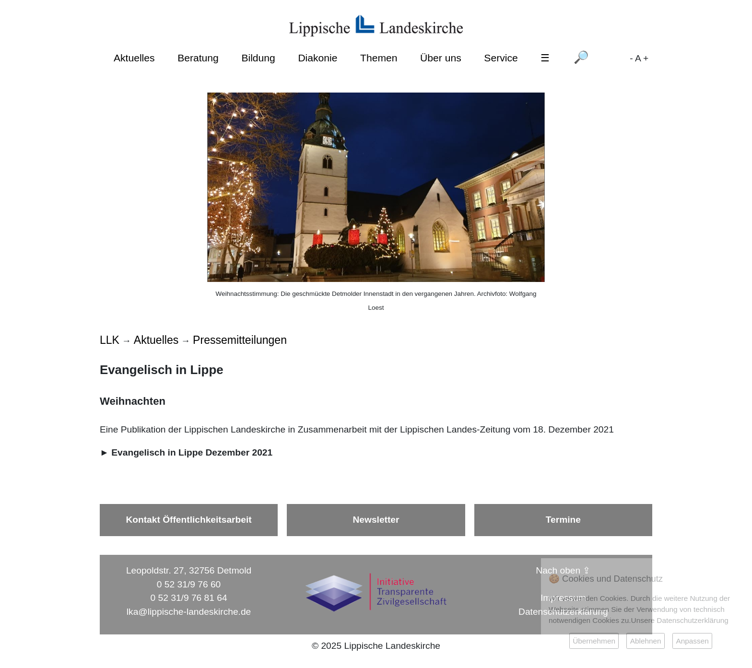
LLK (109, 340)
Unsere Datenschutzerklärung (679, 620)
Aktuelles (134, 57)
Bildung (258, 57)
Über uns (440, 57)
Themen (378, 57)
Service (500, 57)
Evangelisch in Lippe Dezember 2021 (191, 452)
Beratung (198, 57)
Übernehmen (594, 641)
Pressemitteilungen (240, 340)
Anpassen (692, 641)
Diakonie (317, 57)
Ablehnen (645, 641)
